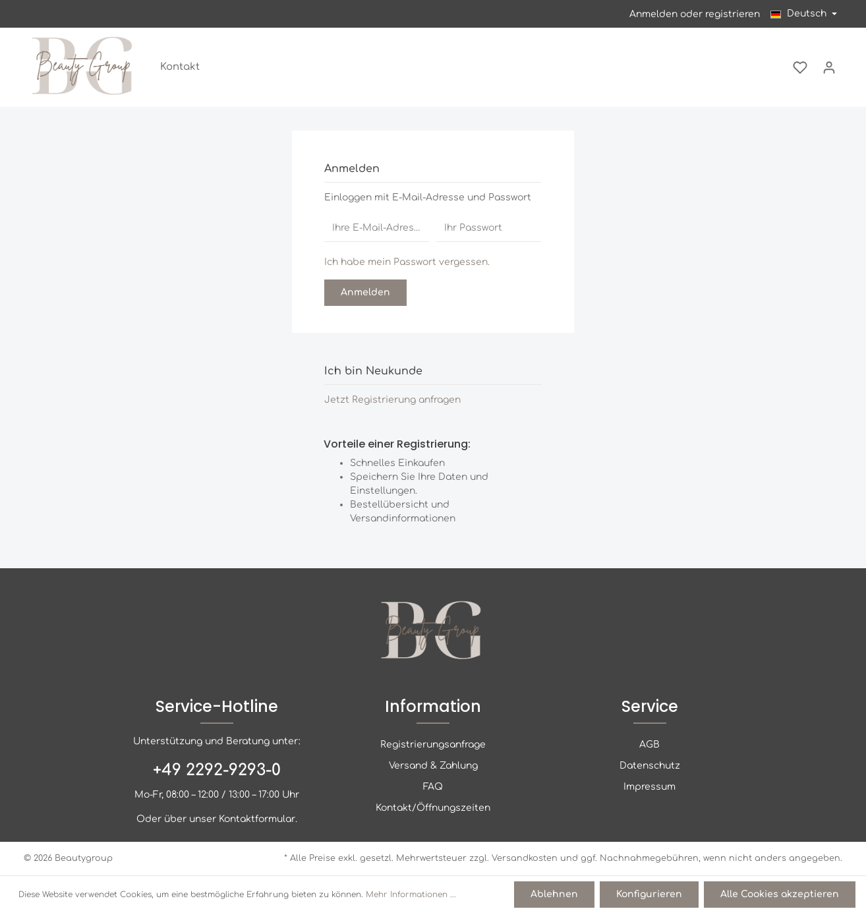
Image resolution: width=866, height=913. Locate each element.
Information (433, 706)
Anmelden (653, 14)
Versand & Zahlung (433, 766)
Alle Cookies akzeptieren (779, 894)
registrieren (732, 14)
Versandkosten (525, 858)
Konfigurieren (649, 894)
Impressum (649, 787)
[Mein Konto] (829, 67)
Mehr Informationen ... (411, 894)
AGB (649, 745)
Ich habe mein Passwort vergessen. (407, 262)
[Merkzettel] (800, 67)
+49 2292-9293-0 (217, 770)
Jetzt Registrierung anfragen (392, 400)
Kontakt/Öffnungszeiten (433, 808)
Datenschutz (650, 766)
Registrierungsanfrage (433, 745)
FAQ (433, 787)
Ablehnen (554, 894)
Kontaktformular (257, 819)
